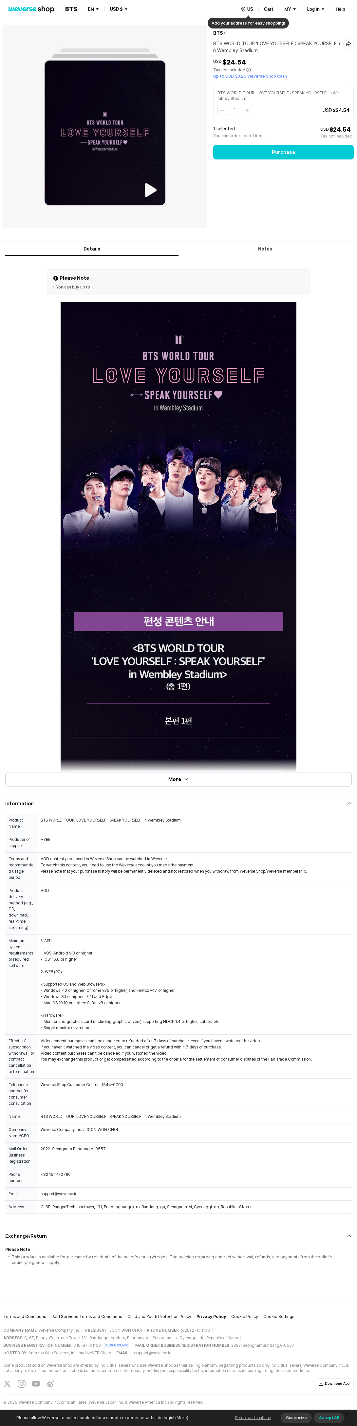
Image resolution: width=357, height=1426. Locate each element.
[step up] (247, 110)
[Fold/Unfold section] (178, 803)
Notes (265, 248)
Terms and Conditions (24, 1316)
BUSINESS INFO (117, 1345)
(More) (181, 1417)
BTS (218, 33)
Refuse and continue (253, 1418)
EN (91, 9)
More (178, 779)
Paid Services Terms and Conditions (86, 1316)
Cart (268, 9)
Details (92, 248)
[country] (247, 9)
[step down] (222, 110)
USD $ (116, 9)
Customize (296, 1418)
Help (340, 9)
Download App (333, 1383)
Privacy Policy (211, 1316)
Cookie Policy (244, 1316)
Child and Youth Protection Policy (159, 1316)
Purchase (283, 152)
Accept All (329, 1418)
